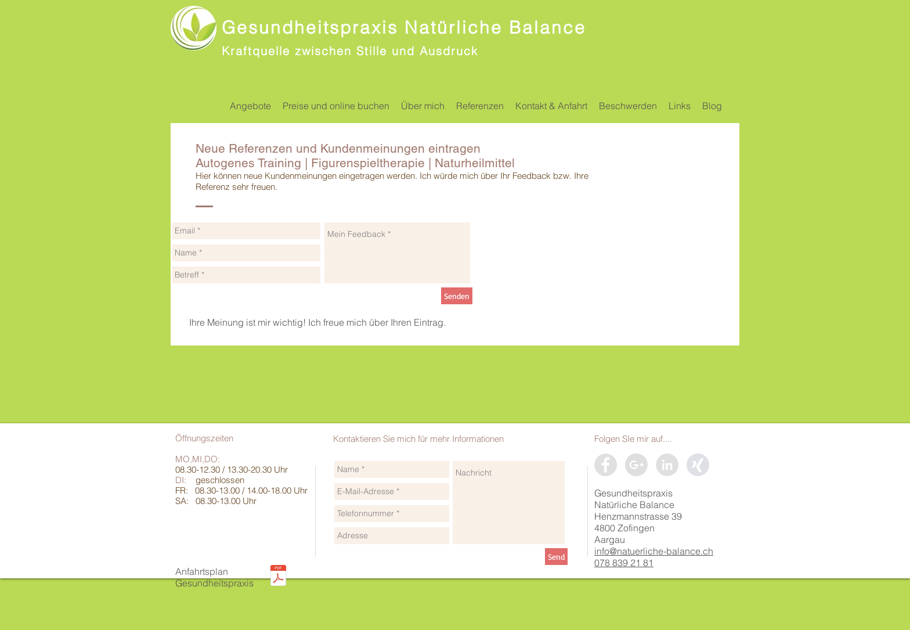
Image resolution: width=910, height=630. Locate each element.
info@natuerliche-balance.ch (653, 551)
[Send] (556, 556)
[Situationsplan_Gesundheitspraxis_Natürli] (278, 576)
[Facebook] (605, 464)
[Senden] (456, 295)
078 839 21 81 (623, 562)
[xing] (698, 464)
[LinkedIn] (667, 464)
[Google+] (636, 464)
